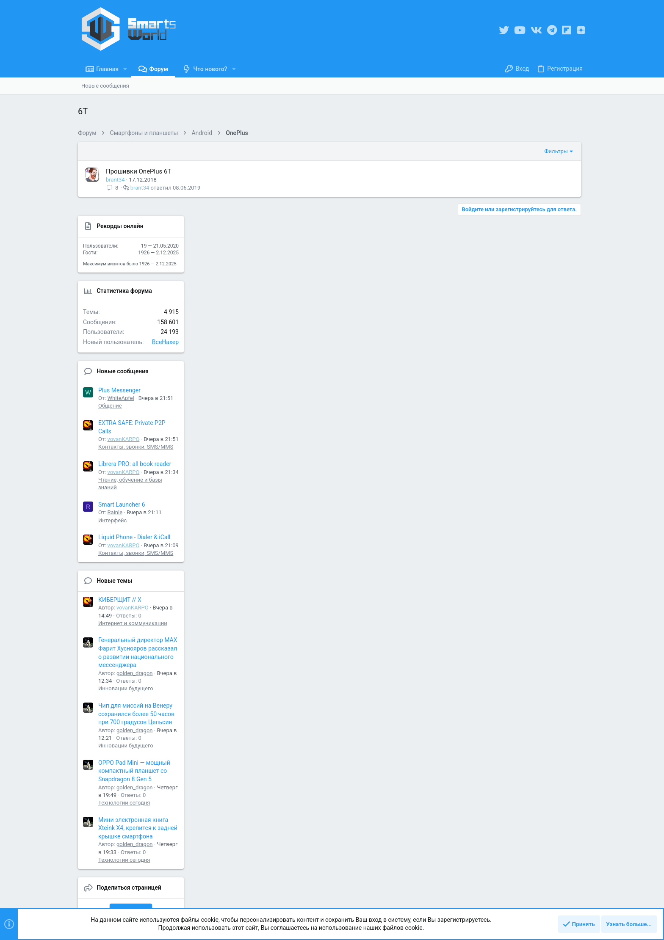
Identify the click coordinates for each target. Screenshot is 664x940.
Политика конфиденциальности (493, 899)
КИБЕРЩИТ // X (522, 526)
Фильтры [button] (447, 151)
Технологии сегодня (526, 729)
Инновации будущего (528, 615)
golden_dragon (537, 599)
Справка (551, 899)
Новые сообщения (525, 297)
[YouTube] (520, 30)
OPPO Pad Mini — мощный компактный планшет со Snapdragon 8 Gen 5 (537, 697)
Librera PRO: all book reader (537, 390)
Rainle (517, 439)
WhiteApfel (523, 324)
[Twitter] (504, 30)
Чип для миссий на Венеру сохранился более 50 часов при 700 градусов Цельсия (539, 640)
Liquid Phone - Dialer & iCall (537, 463)
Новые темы (516, 507)
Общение (512, 332)
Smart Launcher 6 (524, 430)
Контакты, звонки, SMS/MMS (538, 373)
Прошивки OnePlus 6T (138, 171)
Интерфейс (515, 447)
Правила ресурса (425, 899)
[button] (125, 69)
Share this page (533, 837)
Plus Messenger (522, 316)
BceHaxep (567, 268)
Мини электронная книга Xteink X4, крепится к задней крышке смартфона (540, 754)
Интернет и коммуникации (535, 549)
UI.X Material (96, 899)
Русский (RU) (155, 899)
